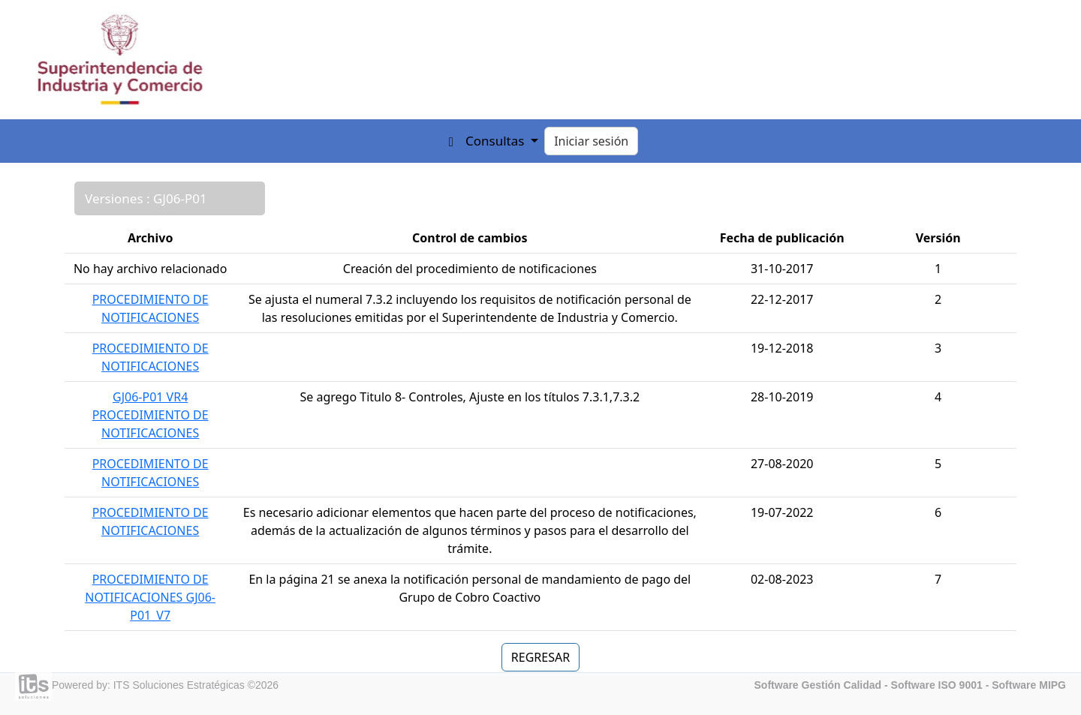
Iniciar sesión (591, 141)
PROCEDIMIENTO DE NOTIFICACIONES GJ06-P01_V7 (150, 597)
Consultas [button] (496, 140)
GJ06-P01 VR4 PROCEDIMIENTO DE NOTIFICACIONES (150, 415)
